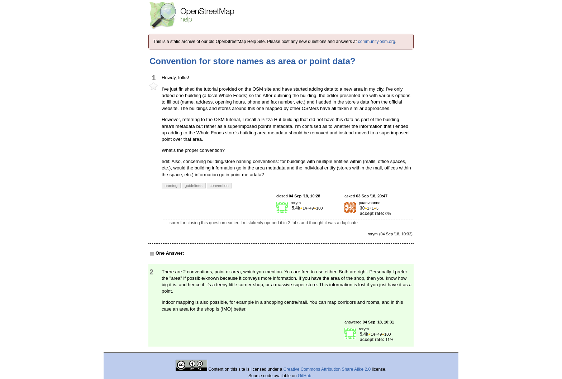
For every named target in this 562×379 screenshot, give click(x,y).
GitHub (305, 375)
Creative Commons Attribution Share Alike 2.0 (327, 369)
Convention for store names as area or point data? (252, 61)
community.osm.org (376, 41)
